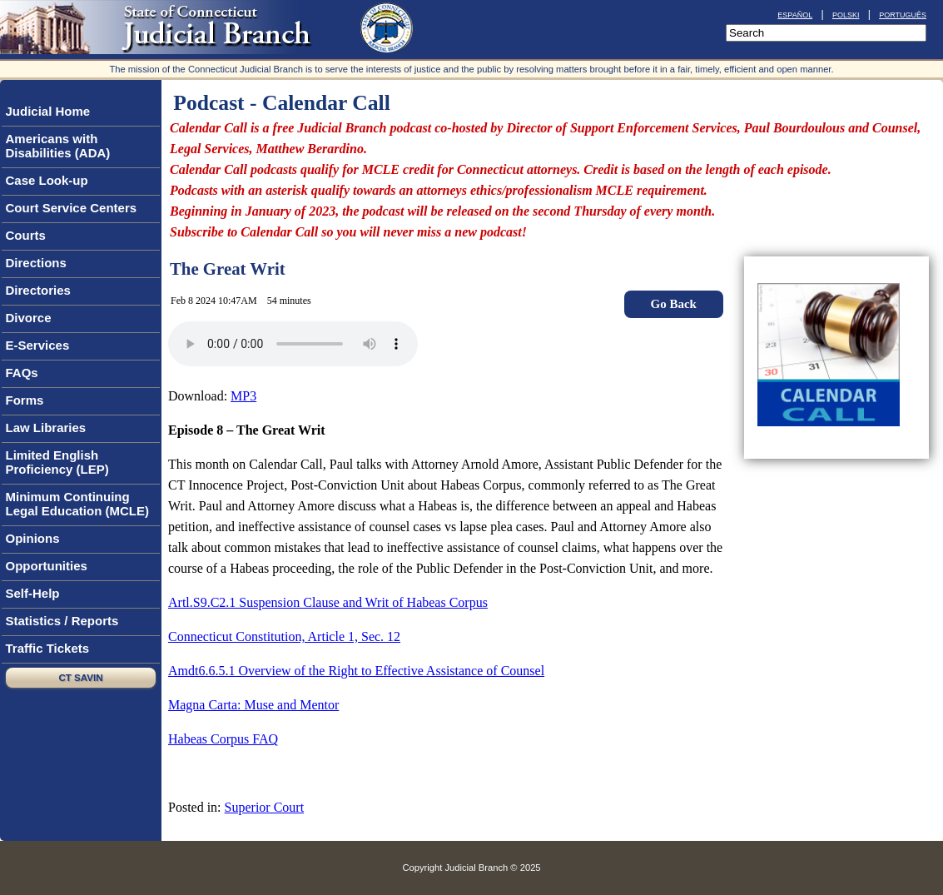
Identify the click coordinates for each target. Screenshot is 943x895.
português (902, 14)
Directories (42, 290)
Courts (29, 235)
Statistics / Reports (66, 621)
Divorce (29, 318)
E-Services (38, 345)
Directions (36, 263)
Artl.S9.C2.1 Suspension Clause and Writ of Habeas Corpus (328, 602)
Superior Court (265, 807)
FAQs (26, 373)
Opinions (36, 538)
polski (846, 14)
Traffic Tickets (48, 648)
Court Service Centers (71, 208)
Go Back (673, 304)
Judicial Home (48, 111)
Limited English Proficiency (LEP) (57, 462)
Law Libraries (50, 428)
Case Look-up (51, 180)
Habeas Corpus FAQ (223, 739)
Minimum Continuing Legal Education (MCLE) (78, 504)
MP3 (243, 396)
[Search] (826, 33)
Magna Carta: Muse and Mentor (253, 705)
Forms (25, 400)
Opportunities (50, 566)
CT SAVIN (80, 678)
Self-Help (36, 593)
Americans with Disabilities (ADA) (58, 146)
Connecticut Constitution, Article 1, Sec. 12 (284, 636)
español (794, 14)
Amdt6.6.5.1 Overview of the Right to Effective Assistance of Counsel (356, 671)
